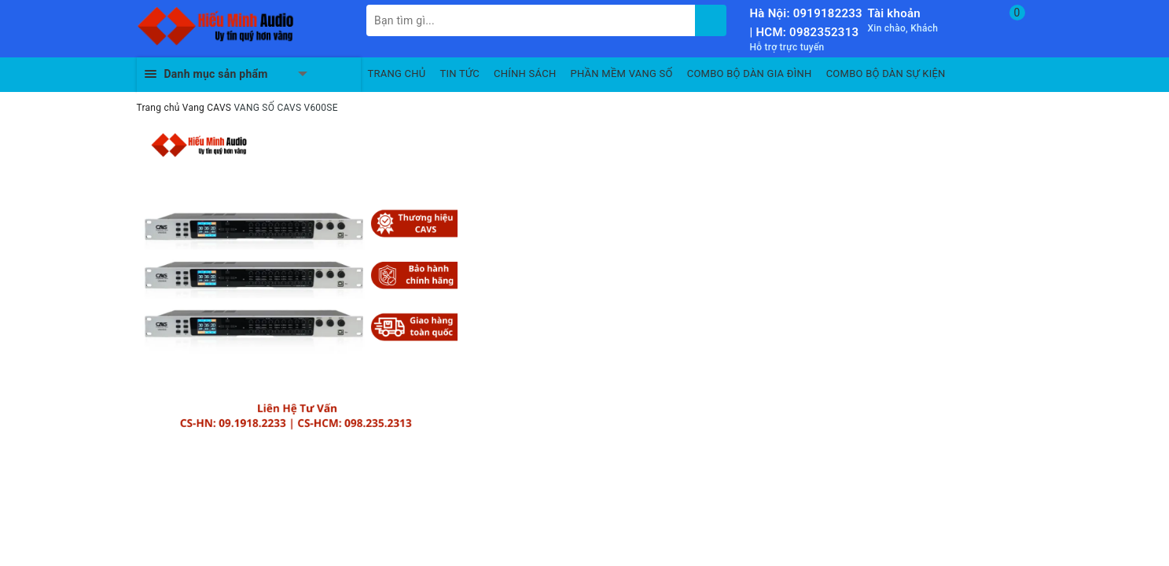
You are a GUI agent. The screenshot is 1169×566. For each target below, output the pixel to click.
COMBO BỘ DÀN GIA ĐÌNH (749, 73)
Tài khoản (894, 13)
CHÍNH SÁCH (525, 73)
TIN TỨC (460, 73)
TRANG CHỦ (397, 73)
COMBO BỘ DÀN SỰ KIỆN (886, 73)
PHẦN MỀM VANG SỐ (622, 73)
